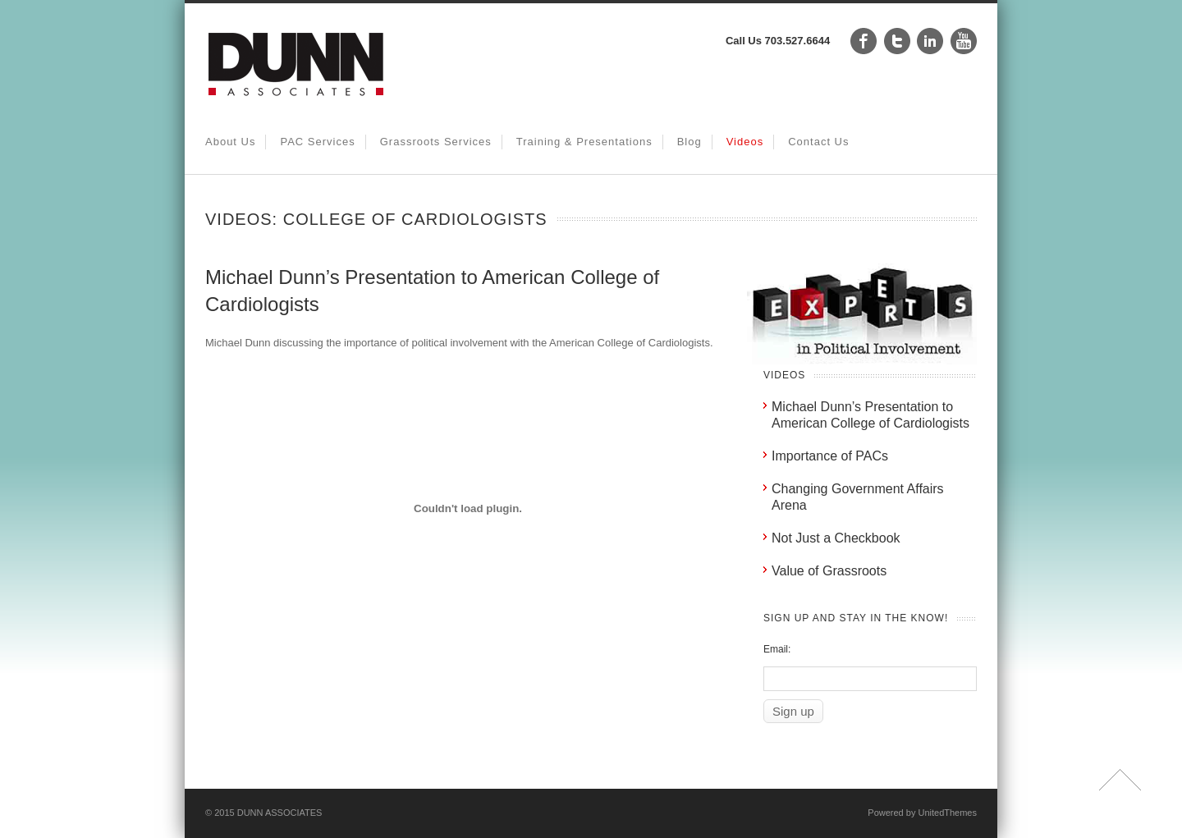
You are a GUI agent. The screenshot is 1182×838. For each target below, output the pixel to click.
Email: (776, 649)
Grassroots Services (436, 141)
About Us (230, 141)
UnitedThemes (947, 812)
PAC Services (317, 141)
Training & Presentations (584, 141)
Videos (745, 141)
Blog (689, 141)
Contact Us (818, 141)
